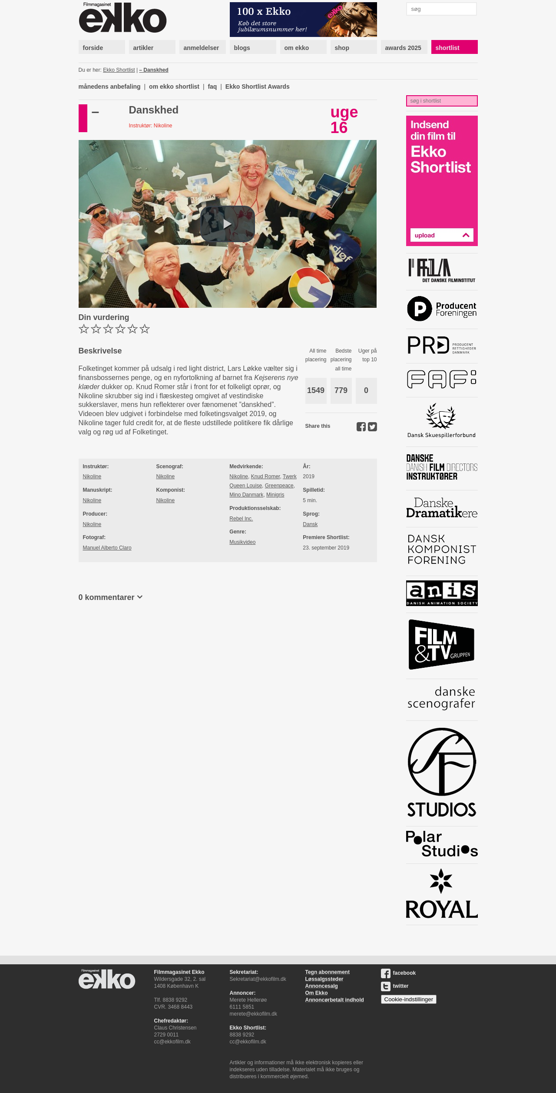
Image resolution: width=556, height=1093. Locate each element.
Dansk (310, 524)
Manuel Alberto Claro (107, 548)
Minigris (275, 495)
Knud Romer (265, 476)
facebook (398, 973)
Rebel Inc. (241, 519)
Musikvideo (242, 542)
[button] (227, 224)
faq (212, 86)
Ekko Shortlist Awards (257, 86)
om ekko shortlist (174, 86)
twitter (395, 986)
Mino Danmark (246, 495)
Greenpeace (279, 486)
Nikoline (92, 476)
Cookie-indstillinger (409, 999)
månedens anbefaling (110, 86)
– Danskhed (153, 70)
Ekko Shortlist (119, 70)
